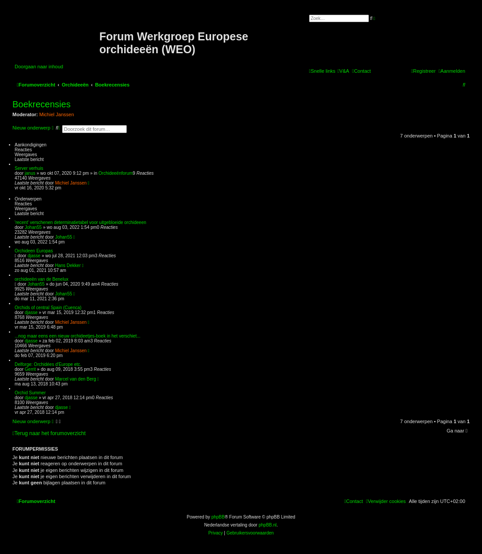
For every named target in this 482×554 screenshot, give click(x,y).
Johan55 (33, 227)
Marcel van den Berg (75, 379)
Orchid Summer (30, 392)
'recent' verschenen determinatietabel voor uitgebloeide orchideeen (80, 222)
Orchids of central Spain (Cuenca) (48, 307)
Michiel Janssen (56, 114)
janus (30, 173)
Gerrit (30, 369)
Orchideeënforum (115, 173)
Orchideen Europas (34, 250)
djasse (33, 255)
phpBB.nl (268, 525)
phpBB (218, 517)
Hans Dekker (68, 265)
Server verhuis (29, 168)
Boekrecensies (41, 104)
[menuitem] (343, 71)
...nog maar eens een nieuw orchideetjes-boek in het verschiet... (78, 336)
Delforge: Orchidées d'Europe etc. (48, 364)
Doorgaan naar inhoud (39, 66)
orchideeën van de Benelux (41, 279)
